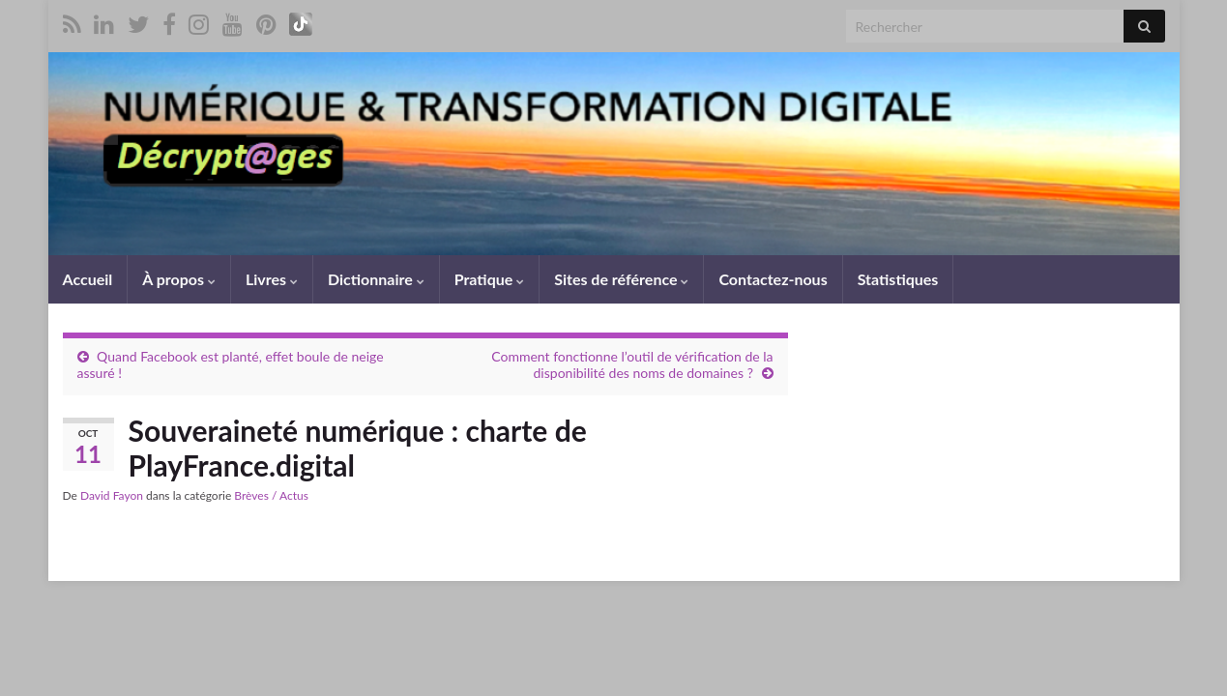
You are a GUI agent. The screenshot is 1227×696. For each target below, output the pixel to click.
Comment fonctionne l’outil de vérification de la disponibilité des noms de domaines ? (632, 364)
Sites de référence (621, 279)
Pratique (489, 279)
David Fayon (111, 495)
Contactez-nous (772, 279)
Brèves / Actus (271, 495)
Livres (272, 279)
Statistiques (898, 279)
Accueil (88, 279)
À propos (179, 279)
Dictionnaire (376, 279)
